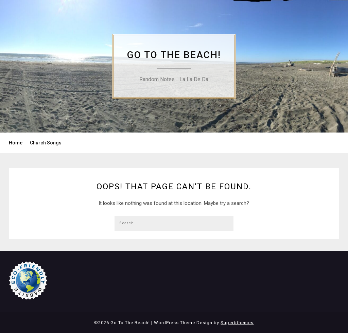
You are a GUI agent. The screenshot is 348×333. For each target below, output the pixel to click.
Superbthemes (237, 322)
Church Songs (46, 142)
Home (15, 142)
